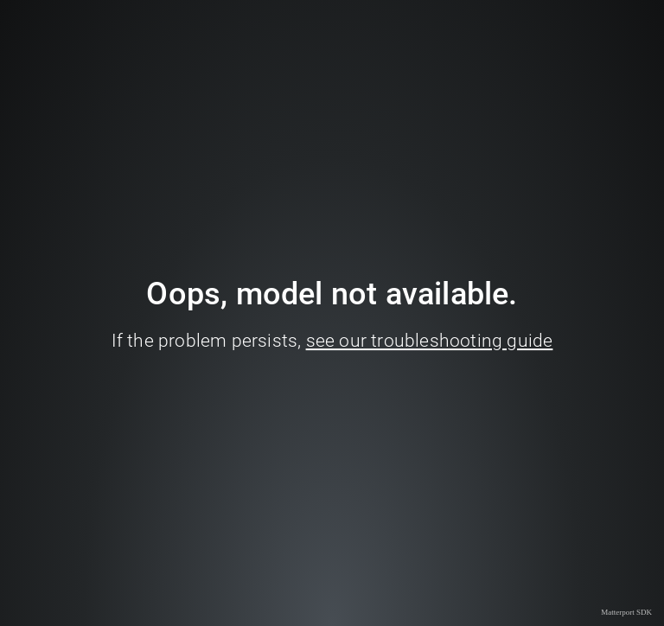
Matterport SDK (626, 612)
